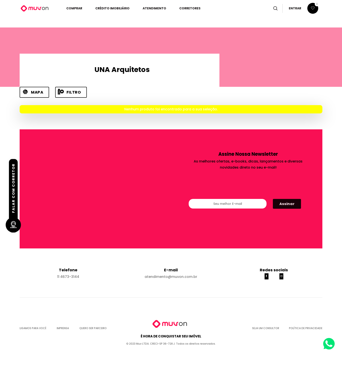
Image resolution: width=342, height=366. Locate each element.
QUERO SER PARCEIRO (93, 328)
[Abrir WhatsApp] (329, 342)
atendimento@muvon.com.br (171, 276)
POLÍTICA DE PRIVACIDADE (305, 328)
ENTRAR (295, 9)
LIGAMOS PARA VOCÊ (35, 328)
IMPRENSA (65, 328)
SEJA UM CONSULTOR (267, 328)
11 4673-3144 (68, 276)
